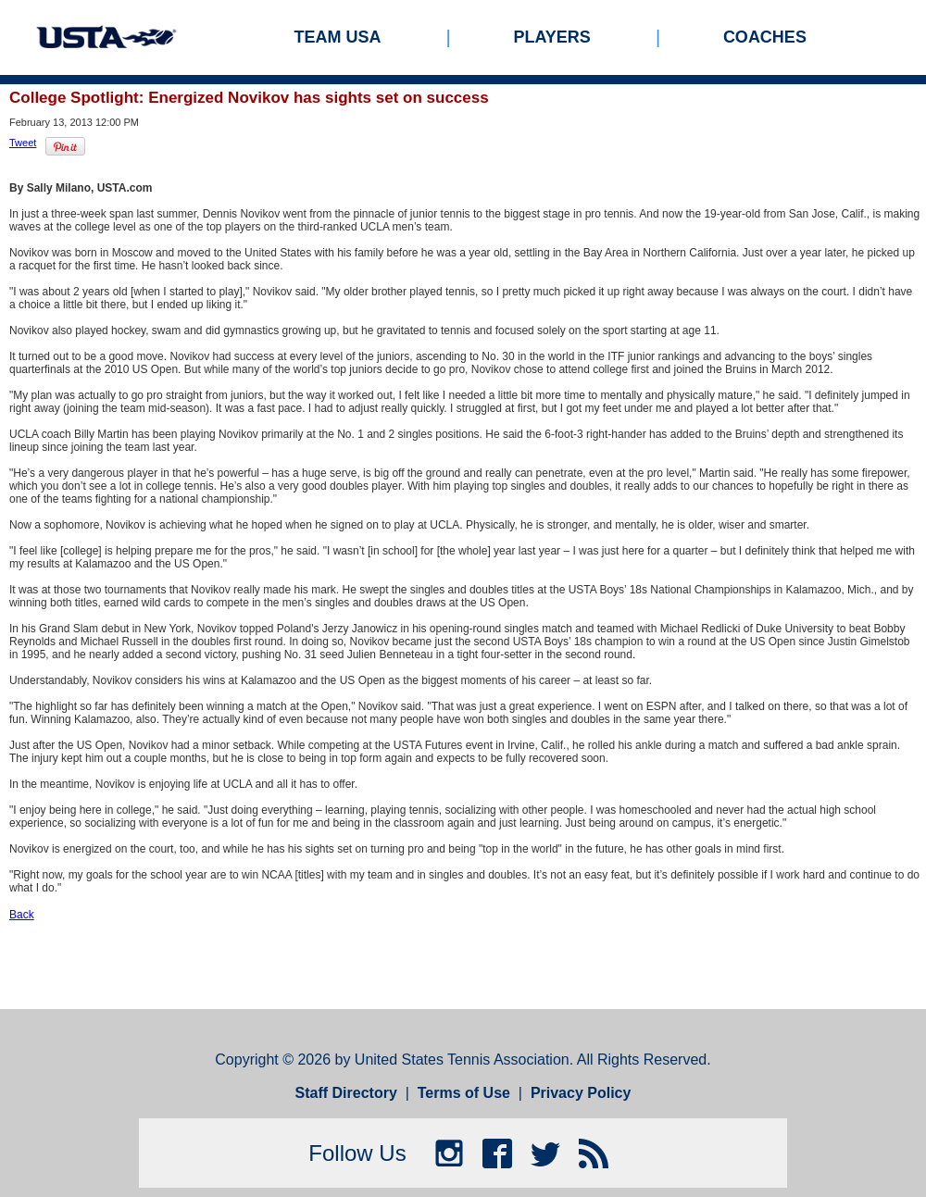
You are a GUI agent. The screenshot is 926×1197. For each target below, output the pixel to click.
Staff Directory (346, 1093)
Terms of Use (464, 1093)
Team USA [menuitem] (338, 37)
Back (21, 914)
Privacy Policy (581, 1093)
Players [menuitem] (552, 37)
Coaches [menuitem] (765, 37)
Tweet (22, 142)
